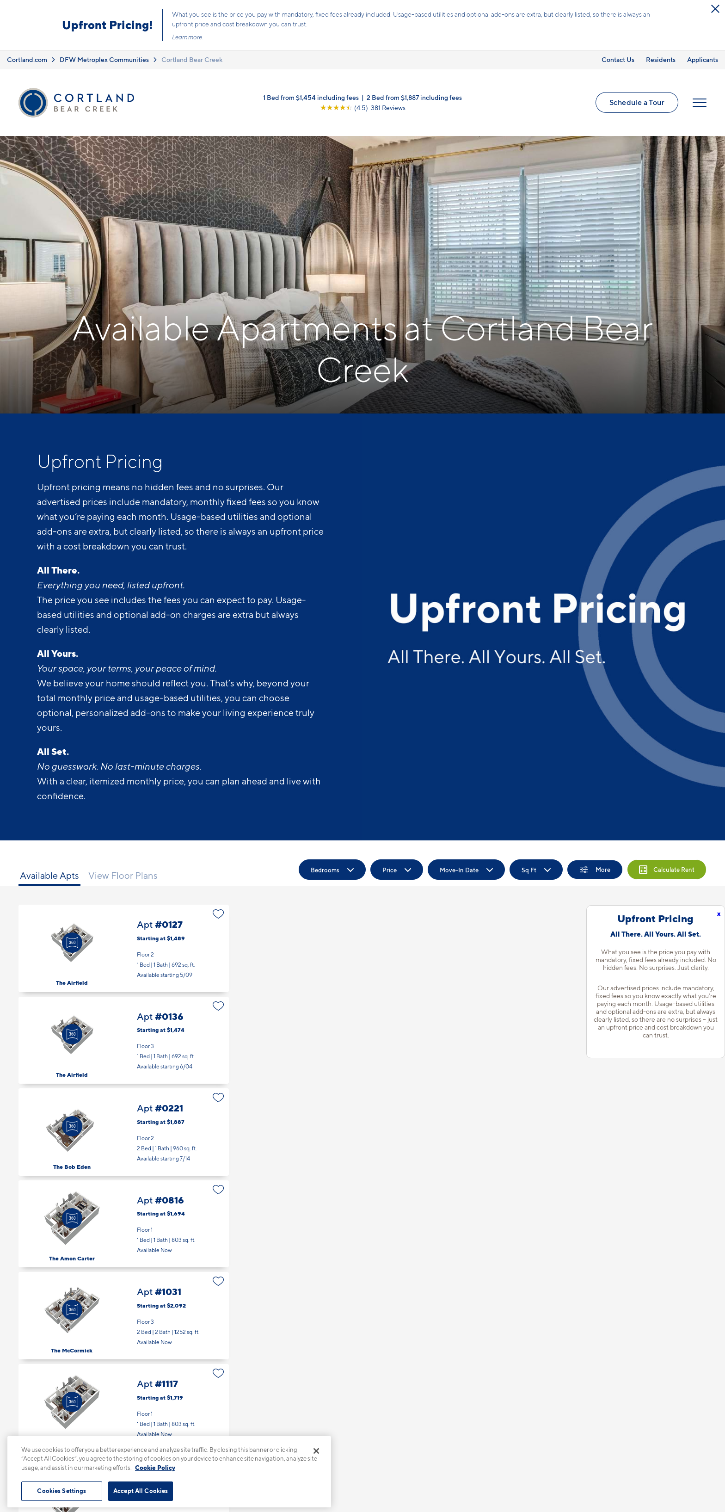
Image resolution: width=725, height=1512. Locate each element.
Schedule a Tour (636, 102)
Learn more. (187, 37)
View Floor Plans (123, 875)
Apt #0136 (123, 1040)
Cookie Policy (155, 1467)
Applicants (702, 59)
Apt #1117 (123, 1407)
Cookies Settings (61, 1490)
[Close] (316, 1451)
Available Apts (49, 875)
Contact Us (618, 59)
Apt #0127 (123, 948)
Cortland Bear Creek (191, 59)
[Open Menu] (700, 103)
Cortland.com (27, 59)
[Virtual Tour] (72, 942)
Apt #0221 (123, 1132)
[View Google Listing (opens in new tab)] (363, 107)
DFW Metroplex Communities (104, 59)
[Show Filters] (594, 869)
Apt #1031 (123, 1315)
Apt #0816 (123, 1224)
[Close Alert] (715, 9)
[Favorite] (218, 914)
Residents (661, 59)
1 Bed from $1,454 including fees (311, 97)
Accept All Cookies (140, 1490)
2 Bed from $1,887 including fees (414, 97)
